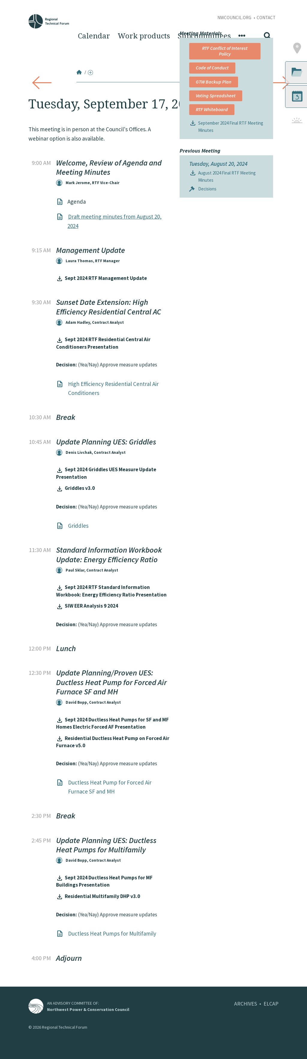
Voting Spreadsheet (215, 188)
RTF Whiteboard (212, 205)
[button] (277, 138)
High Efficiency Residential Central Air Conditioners (113, 388)
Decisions (207, 292)
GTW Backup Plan (213, 172)
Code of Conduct (212, 158)
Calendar (94, 36)
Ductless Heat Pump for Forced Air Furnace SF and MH (109, 787)
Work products (144, 36)
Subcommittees (204, 36)
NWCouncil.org (234, 17)
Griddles (78, 525)
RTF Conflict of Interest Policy (214, 141)
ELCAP (271, 1003)
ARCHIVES (245, 1003)
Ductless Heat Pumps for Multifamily (112, 933)
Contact (266, 17)
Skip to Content (14, 3)
